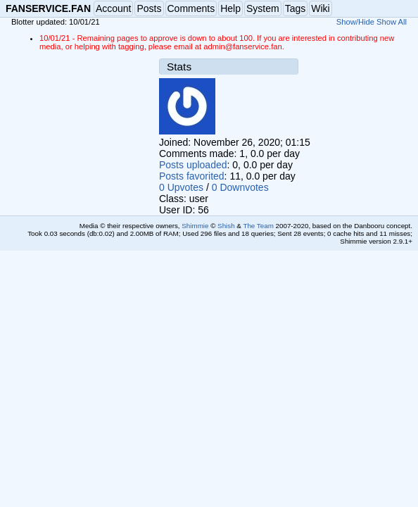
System (262, 8)
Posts (149, 8)
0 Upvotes (181, 187)
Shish (226, 226)
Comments (191, 8)
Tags (295, 8)
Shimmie (195, 226)
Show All (391, 22)
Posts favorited (191, 176)
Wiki (320, 8)
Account (114, 8)
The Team (258, 226)
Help (230, 8)
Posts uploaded (193, 164)
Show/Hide (355, 22)
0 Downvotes (240, 187)
